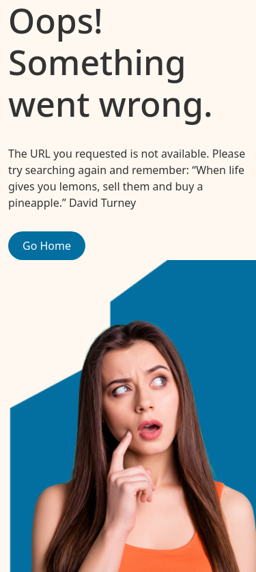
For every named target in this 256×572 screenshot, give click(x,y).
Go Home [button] (47, 245)
